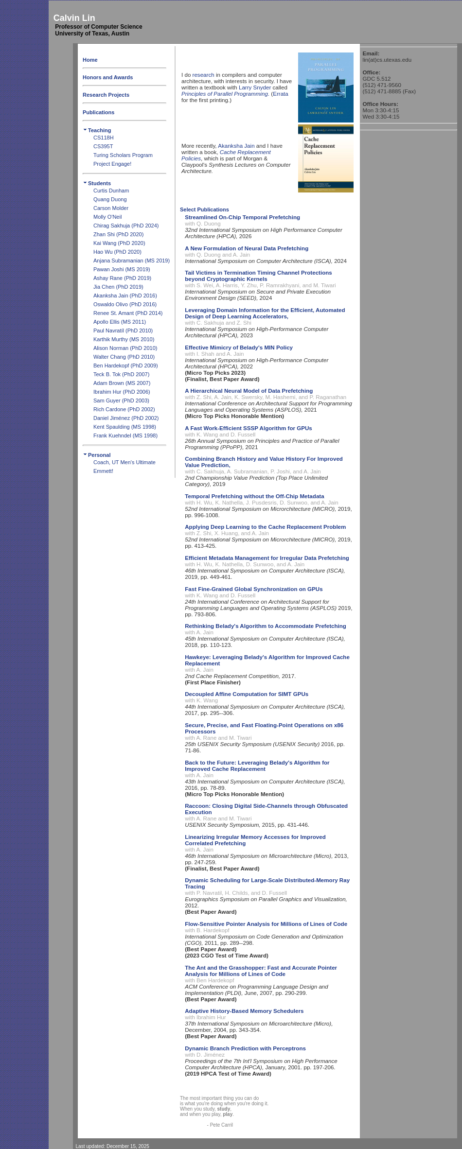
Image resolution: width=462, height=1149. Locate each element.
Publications (98, 112)
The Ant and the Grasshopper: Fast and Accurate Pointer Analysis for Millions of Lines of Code (261, 970)
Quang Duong (110, 199)
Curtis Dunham (111, 190)
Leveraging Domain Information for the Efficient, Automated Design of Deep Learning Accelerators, (265, 313)
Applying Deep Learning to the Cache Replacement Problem (265, 526)
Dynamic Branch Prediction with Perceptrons (245, 1048)
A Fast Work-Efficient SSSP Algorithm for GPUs (248, 428)
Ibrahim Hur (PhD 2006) (121, 392)
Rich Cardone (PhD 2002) (124, 409)
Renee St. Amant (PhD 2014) (127, 313)
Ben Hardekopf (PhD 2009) (125, 365)
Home (90, 60)
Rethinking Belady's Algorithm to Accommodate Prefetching (265, 626)
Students (97, 183)
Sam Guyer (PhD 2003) (121, 400)
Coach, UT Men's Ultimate (124, 462)
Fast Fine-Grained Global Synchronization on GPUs (253, 589)
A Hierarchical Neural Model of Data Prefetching (249, 390)
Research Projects (106, 95)
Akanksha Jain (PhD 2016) (125, 295)
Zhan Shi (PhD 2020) (118, 234)
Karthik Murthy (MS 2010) (123, 339)
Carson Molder (110, 208)
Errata (280, 93)
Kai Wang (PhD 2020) (119, 243)
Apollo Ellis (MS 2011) (119, 322)
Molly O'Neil (107, 217)
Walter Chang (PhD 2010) (124, 357)
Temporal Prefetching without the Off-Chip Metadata (254, 496)
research (203, 74)
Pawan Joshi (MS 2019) (121, 269)
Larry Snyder (255, 87)
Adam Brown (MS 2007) (121, 383)
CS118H (103, 137)
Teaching (97, 130)
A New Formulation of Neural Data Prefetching (246, 248)
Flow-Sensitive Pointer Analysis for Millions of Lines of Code (266, 924)
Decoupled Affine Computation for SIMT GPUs (246, 694)
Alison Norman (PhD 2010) (125, 348)
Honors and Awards (108, 77)
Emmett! (103, 471)
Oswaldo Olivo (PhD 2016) (125, 304)
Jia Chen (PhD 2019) (118, 287)
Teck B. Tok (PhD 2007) (121, 374)
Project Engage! (112, 164)
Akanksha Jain (236, 145)
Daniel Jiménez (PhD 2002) (126, 418)
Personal (96, 455)
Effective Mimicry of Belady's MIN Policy (239, 347)
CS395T (103, 146)
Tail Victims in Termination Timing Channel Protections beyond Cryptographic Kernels (258, 275)
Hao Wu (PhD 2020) (117, 252)
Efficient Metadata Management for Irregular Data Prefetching (267, 558)
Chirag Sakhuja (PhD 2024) (126, 225)
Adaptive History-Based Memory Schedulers (244, 1011)
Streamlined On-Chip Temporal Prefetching (242, 217)
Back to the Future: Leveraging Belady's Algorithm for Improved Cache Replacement (257, 765)
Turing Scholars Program (123, 155)
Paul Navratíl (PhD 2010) (123, 330)
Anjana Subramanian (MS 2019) (131, 260)
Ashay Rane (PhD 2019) (122, 278)
